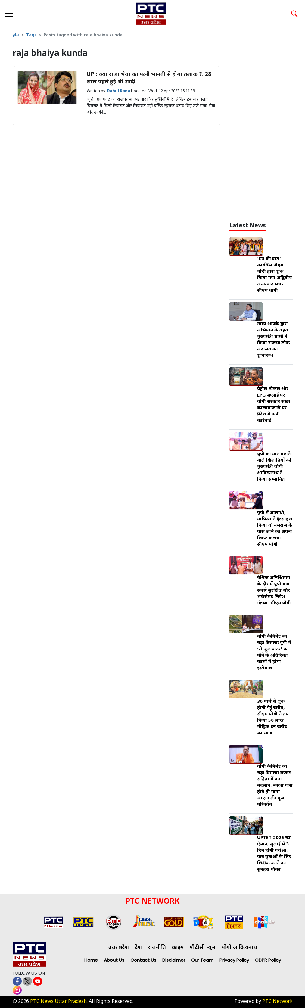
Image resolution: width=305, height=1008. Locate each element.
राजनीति (157, 947)
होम (16, 35)
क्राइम (178, 947)
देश (138, 947)
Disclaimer (173, 960)
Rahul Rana (119, 91)
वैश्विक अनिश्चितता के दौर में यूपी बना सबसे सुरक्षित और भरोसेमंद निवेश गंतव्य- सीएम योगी (274, 590)
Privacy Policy (234, 960)
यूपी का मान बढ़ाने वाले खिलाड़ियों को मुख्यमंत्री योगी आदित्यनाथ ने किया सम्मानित (274, 466)
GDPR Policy (268, 960)
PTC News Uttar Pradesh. (59, 1002)
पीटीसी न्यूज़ (203, 947)
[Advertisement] (267, 125)
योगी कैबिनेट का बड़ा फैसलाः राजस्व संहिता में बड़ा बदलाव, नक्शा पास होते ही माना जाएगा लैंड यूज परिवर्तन (274, 785)
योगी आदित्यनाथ (239, 947)
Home (91, 960)
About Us (114, 960)
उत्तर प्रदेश (118, 947)
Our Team (202, 960)
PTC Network (277, 1002)
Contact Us (143, 960)
